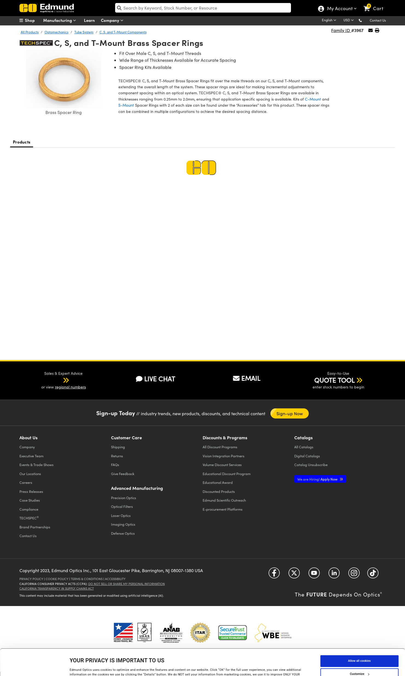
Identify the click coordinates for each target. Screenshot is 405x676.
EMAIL (246, 378)
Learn (89, 20)
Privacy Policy (31, 579)
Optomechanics (56, 32)
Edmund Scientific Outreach (224, 500)
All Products (30, 32)
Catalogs (303, 446)
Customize (359, 647)
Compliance (28, 509)
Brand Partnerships (34, 527)
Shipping (118, 446)
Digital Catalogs (307, 455)
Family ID (341, 30)
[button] (365, 20)
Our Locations (30, 473)
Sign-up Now (289, 413)
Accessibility (115, 579)
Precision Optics (123, 497)
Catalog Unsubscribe (311, 464)
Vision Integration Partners (223, 455)
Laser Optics (121, 515)
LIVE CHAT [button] (155, 379)
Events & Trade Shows (36, 464)
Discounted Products (219, 491)
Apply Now (317, 479)
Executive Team (31, 455)
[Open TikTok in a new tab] (372, 575)
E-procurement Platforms (223, 509)
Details (74, 666)
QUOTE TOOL (334, 380)
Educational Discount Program (226, 473)
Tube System (84, 32)
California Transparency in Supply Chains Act (56, 588)
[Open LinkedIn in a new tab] (334, 575)
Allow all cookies (359, 634)
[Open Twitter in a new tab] (294, 575)
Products (21, 142)
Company (113, 20)
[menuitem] (33, 20)
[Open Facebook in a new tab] (274, 575)
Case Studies (29, 500)
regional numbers (70, 387)
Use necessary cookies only (359, 660)
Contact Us (378, 20)
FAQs (115, 464)
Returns (117, 455)
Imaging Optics (123, 524)
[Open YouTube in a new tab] (314, 575)
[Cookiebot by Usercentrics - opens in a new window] (35, 666)
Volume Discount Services (222, 464)
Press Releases (31, 491)
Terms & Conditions (87, 579)
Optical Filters (122, 506)
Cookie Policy (57, 579)
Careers (25, 482)
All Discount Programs (220, 446)
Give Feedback (122, 473)
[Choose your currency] (349, 20)
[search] (203, 8)
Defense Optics (123, 533)
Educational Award (218, 482)
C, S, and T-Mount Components (123, 32)
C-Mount (313, 99)
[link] (375, 4)
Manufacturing (60, 20)
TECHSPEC (29, 517)
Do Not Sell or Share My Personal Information (126, 584)
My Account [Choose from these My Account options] (339, 9)
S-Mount (126, 105)
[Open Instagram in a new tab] (354, 575)
